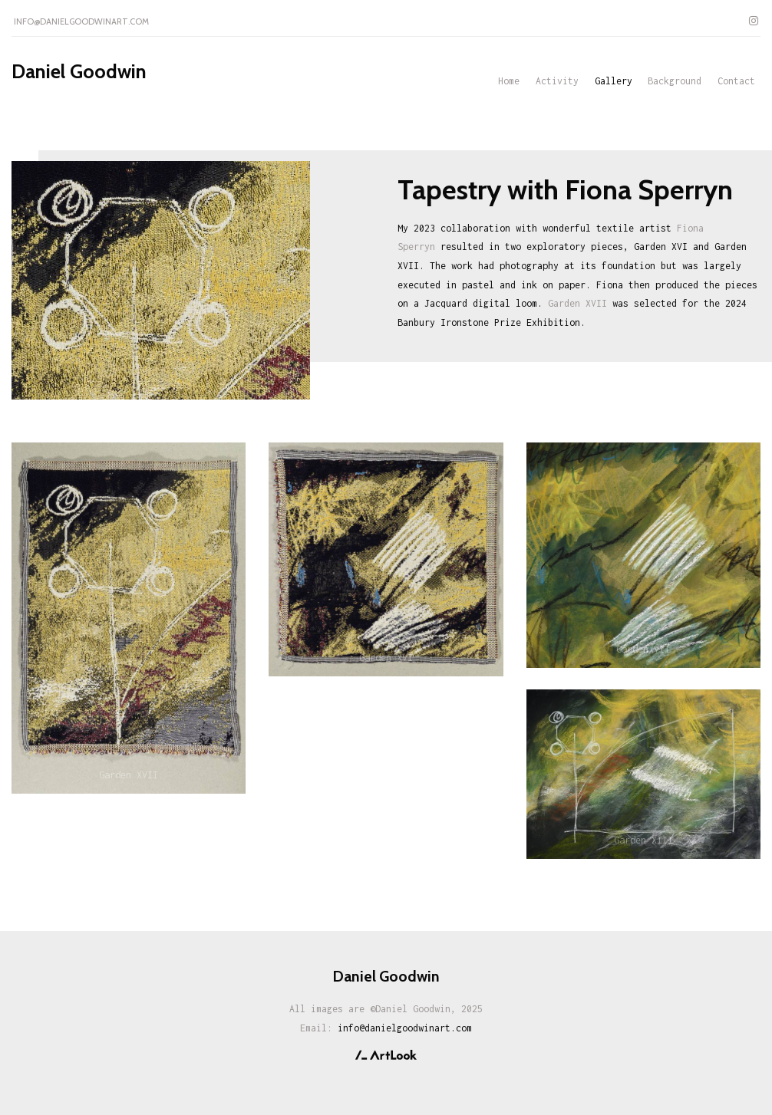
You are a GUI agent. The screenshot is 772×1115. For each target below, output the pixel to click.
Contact (736, 81)
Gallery (613, 81)
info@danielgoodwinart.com (81, 21)
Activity (557, 81)
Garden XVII (577, 303)
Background (674, 81)
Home (509, 81)
